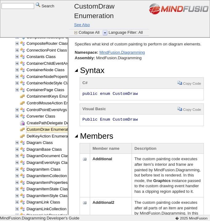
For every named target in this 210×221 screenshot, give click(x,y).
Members (94, 136)
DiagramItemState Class (48, 189)
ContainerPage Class (45, 89)
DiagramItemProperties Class (52, 182)
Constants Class (41, 56)
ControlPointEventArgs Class (52, 109)
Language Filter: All (126, 32)
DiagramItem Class (43, 169)
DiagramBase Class (44, 149)
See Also (82, 24)
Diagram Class (39, 142)
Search (45, 5)
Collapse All (90, 32)
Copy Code (189, 82)
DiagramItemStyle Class (47, 195)
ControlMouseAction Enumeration (56, 103)
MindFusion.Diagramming (122, 52)
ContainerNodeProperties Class (54, 76)
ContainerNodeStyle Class (49, 83)
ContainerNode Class (45, 70)
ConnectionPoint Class (46, 50)
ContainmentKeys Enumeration (54, 96)
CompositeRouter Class (47, 43)
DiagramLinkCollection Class (51, 209)
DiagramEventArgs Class (48, 162)
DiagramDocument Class (48, 155)
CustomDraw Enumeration (50, 129)
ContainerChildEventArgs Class (54, 63)
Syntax (90, 70)
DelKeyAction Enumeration (50, 136)
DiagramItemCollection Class (52, 175)
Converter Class (40, 116)
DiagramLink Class (43, 202)
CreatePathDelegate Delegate (53, 123)
